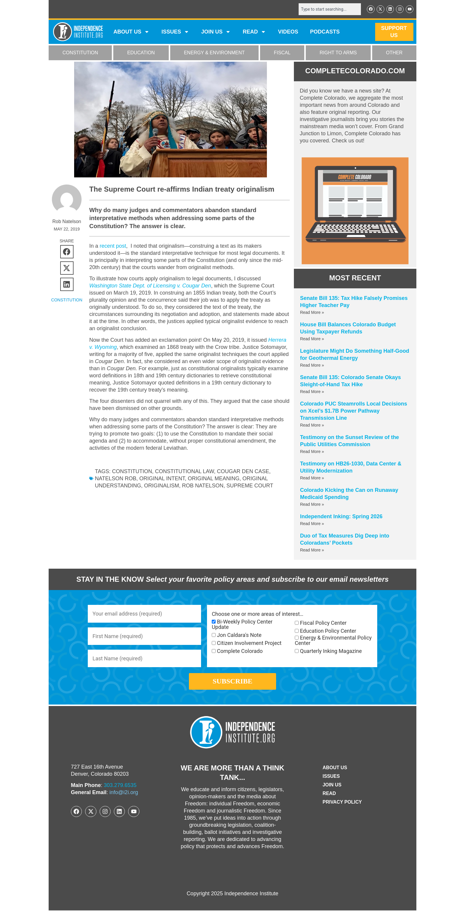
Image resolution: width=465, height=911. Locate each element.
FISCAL (282, 52)
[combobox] (329, 9)
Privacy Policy (342, 802)
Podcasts (325, 32)
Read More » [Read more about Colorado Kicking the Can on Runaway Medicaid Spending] (312, 504)
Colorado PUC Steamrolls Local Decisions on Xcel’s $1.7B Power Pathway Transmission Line (353, 411)
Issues (175, 32)
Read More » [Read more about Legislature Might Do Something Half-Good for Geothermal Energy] (312, 365)
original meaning (213, 478)
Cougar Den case (243, 471)
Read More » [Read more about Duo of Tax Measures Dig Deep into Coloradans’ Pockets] (312, 550)
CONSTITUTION (80, 52)
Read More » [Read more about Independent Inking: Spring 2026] (312, 523)
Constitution (132, 471)
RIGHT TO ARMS (338, 52)
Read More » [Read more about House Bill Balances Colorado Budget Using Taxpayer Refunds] (312, 338)
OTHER (394, 52)
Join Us (331, 785)
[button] (67, 251)
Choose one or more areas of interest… (257, 614)
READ (254, 32)
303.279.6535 (120, 786)
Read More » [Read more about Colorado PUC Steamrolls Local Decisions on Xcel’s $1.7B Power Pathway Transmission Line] (312, 425)
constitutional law (184, 471)
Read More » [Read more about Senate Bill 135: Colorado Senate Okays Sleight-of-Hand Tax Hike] (312, 391)
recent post (112, 246)
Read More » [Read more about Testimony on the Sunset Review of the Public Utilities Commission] (312, 451)
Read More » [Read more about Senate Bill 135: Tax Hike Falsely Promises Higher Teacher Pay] (312, 312)
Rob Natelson (203, 486)
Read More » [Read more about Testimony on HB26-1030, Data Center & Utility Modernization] (312, 478)
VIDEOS (288, 32)
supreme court (250, 486)
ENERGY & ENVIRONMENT (214, 52)
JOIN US (216, 32)
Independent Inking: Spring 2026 (341, 516)
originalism (161, 486)
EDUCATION (141, 52)
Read (329, 793)
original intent (162, 478)
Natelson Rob (115, 478)
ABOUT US (131, 32)
